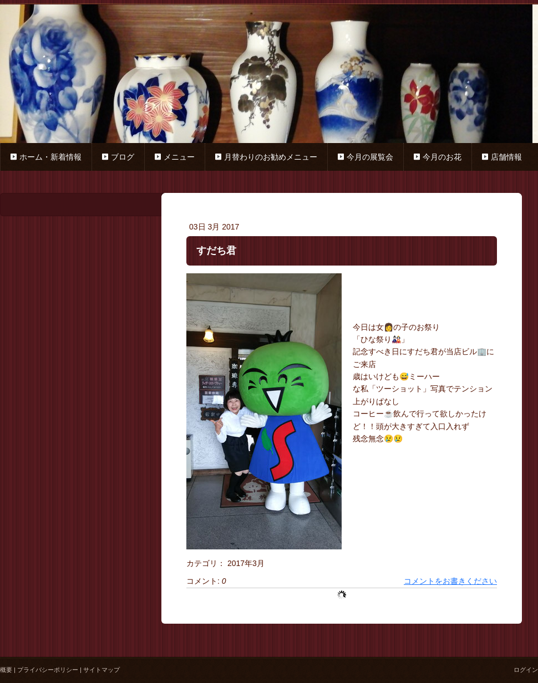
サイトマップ (101, 669)
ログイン (526, 669)
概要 (6, 669)
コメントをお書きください (450, 581)
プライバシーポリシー (47, 669)
